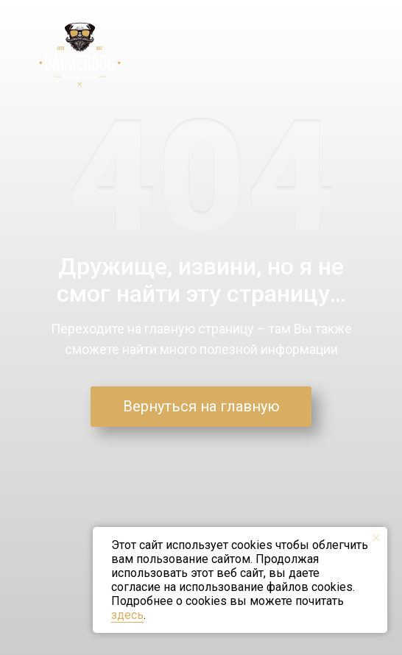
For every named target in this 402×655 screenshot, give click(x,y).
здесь (127, 615)
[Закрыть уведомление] (376, 538)
